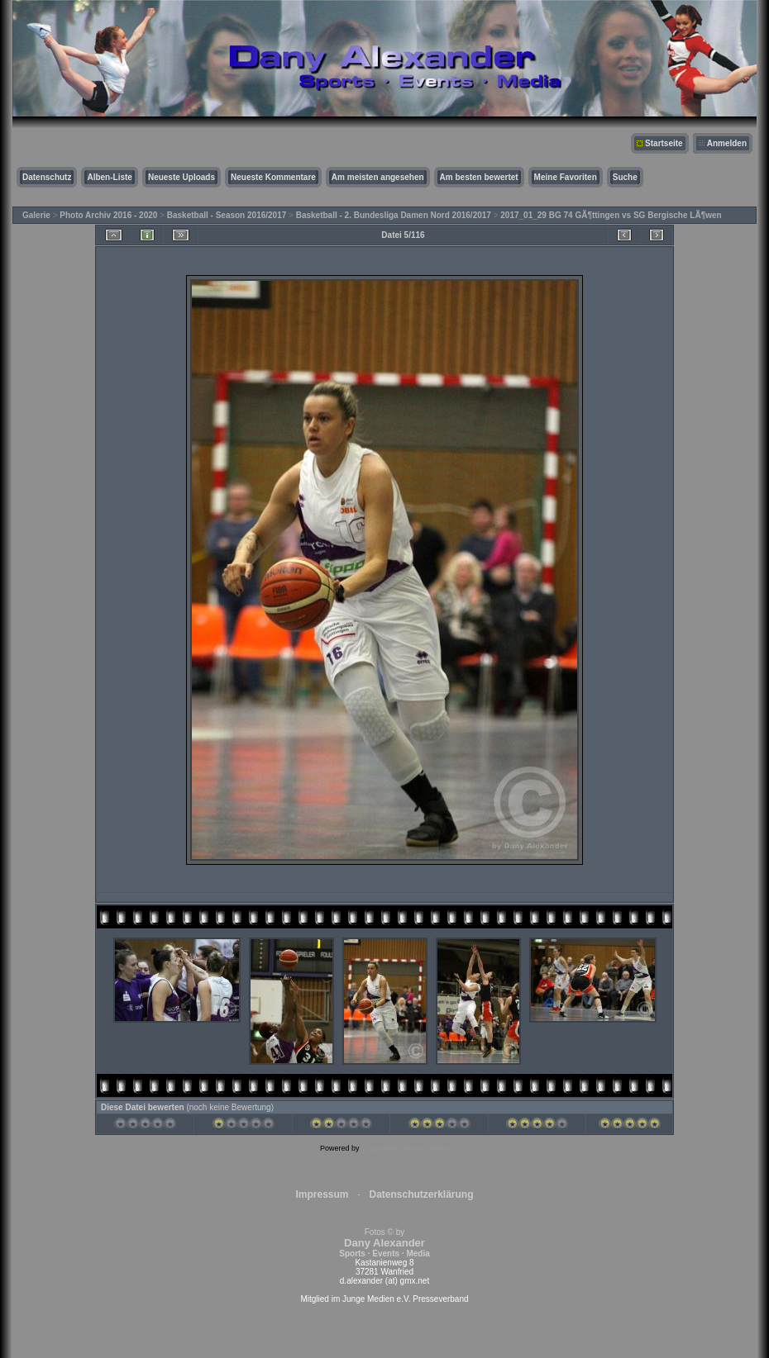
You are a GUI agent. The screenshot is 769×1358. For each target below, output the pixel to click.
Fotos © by (384, 1242)
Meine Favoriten (565, 177)
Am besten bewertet (479, 177)
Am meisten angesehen (378, 177)
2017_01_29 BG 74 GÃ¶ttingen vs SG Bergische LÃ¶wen (610, 215)
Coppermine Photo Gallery (405, 1148)
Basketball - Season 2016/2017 (227, 215)
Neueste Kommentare (273, 177)
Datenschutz (46, 177)
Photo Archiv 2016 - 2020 (108, 215)
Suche (625, 177)
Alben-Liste (109, 177)
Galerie (36, 215)
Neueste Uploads (181, 177)
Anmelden (727, 143)
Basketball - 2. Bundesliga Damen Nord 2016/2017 (393, 215)
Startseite (664, 143)
